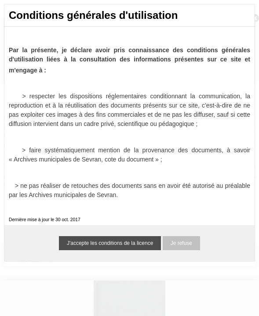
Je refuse (181, 243)
